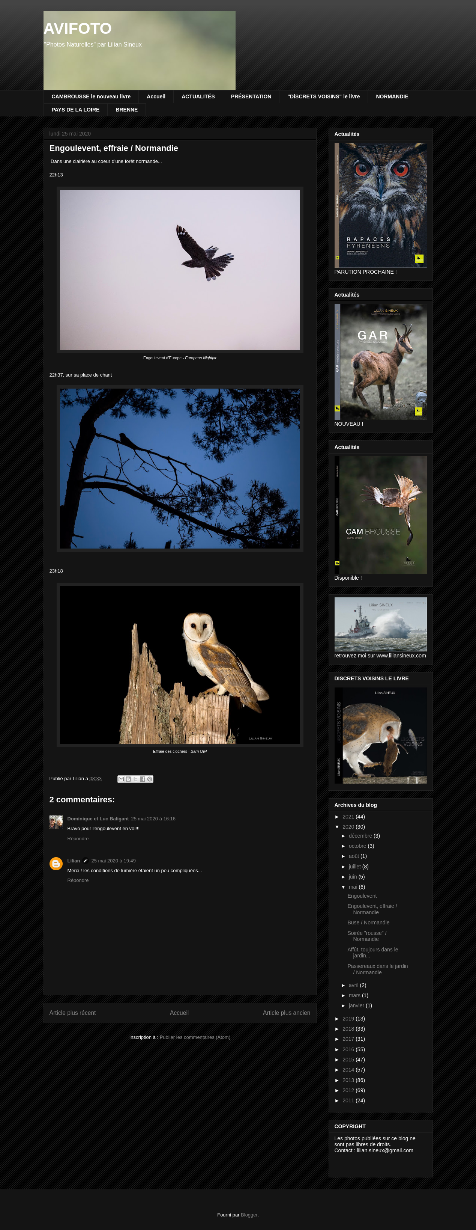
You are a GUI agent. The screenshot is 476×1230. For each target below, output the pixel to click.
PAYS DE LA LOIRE (76, 110)
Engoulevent (362, 896)
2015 (349, 1060)
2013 (349, 1080)
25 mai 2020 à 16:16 (153, 819)
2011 (349, 1100)
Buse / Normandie (368, 922)
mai (354, 887)
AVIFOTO (78, 28)
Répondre (78, 838)
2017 (349, 1039)
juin (354, 877)
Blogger (249, 1215)
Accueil (156, 96)
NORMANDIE (392, 96)
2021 (349, 817)
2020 (349, 827)
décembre (361, 836)
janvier (357, 1005)
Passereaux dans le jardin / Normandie (377, 969)
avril (354, 985)
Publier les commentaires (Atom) (195, 1037)
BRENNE (127, 110)
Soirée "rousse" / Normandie (366, 936)
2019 (349, 1019)
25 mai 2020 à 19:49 (113, 861)
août (354, 856)
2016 (349, 1049)
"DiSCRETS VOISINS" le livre (323, 96)
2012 (349, 1090)
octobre (358, 846)
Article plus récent (73, 1013)
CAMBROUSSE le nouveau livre (91, 96)
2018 (349, 1029)
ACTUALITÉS (198, 96)
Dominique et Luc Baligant (98, 819)
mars (355, 995)
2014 (349, 1070)
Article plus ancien (287, 1013)
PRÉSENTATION (251, 96)
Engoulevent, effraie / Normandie (372, 909)
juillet (355, 867)
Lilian (74, 861)
